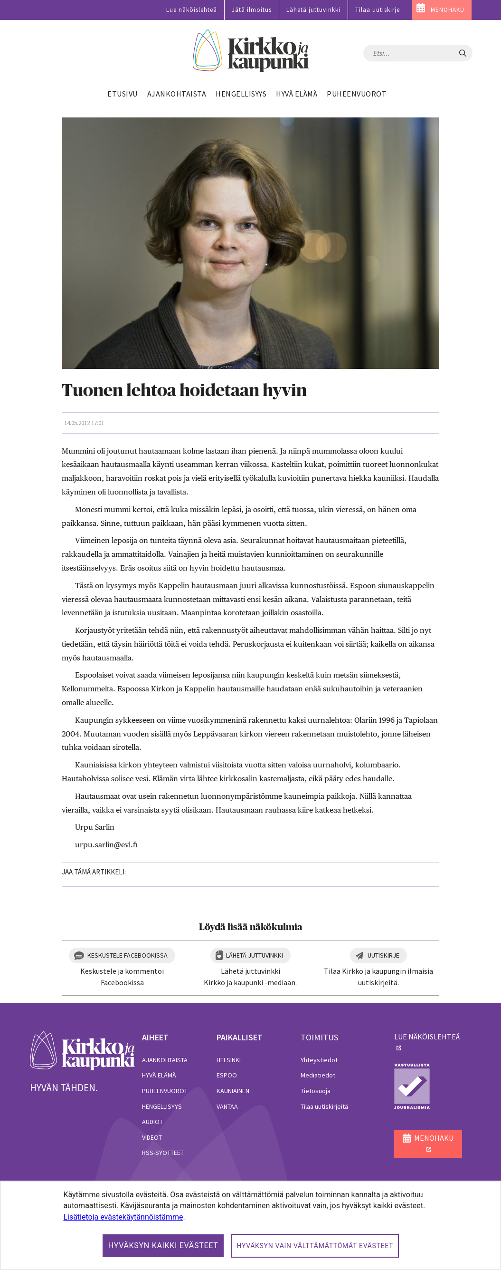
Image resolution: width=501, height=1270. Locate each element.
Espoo (227, 1075)
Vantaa (227, 1106)
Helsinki (229, 1060)
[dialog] (250, 1225)
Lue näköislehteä (191, 10)
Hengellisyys (162, 1106)
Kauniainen (233, 1090)
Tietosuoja (316, 1090)
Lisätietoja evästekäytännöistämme (123, 1217)
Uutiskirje (383, 955)
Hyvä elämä (159, 1075)
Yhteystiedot (319, 1060)
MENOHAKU (447, 10)
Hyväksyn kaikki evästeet (163, 1245)
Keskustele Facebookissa (127, 955)
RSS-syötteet (163, 1152)
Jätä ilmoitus (252, 10)
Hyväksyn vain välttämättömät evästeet (314, 1246)
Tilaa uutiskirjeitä (324, 1106)
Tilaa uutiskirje (377, 10)
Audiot (152, 1121)
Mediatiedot (318, 1075)
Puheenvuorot (165, 1090)
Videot (152, 1137)
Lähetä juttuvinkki (313, 10)
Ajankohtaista (165, 1060)
